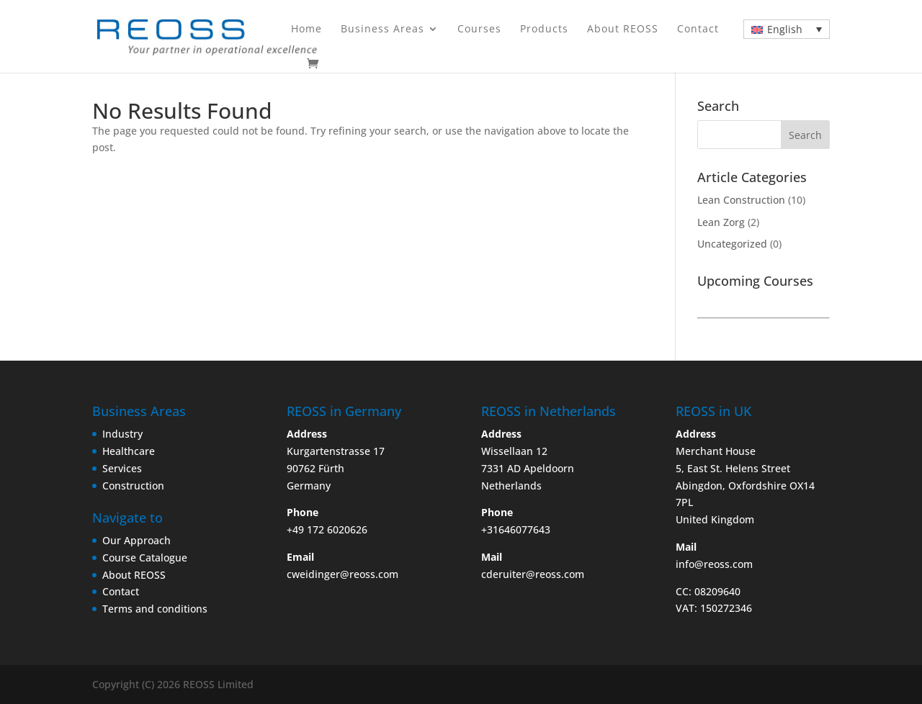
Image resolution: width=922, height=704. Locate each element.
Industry (122, 434)
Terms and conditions (154, 608)
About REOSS (622, 29)
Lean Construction (741, 200)
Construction (133, 485)
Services (122, 468)
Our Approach (136, 540)
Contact (698, 29)
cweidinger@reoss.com (342, 574)
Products (544, 29)
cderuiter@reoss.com (532, 574)
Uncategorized (732, 244)
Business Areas (382, 29)
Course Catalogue (144, 557)
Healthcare (128, 451)
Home (306, 29)
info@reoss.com (714, 564)
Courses (479, 29)
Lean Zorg (721, 222)
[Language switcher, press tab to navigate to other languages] (786, 29)
